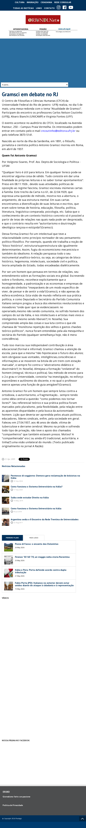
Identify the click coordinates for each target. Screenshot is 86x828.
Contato (49, 8)
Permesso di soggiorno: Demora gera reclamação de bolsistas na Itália (45, 476)
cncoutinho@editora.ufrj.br (58, 131)
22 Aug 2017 (18, 522)
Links (39, 8)
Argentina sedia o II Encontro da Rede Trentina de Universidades (45, 519)
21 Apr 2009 (10, 459)
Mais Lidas (33, 538)
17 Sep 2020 (18, 490)
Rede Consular (62, 2)
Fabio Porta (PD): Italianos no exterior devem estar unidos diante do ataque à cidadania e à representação (44, 584)
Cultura (20, 2)
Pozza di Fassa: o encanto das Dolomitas (36, 544)
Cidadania (46, 2)
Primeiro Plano (12, 538)
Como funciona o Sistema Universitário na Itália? (37, 486)
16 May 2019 (18, 501)
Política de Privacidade (13, 805)
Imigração (32, 2)
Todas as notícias (23, 8)
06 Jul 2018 (18, 511)
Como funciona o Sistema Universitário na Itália (36, 508)
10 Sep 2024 (18, 481)
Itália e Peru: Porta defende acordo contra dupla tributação (40, 571)
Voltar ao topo (82, 818)
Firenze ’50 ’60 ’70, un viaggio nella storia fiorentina (42, 557)
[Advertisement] (43, 60)
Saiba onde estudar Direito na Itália (30, 497)
